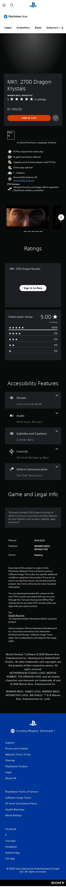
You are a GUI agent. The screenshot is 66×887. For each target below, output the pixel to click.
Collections (23, 27)
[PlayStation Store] (16, 16)
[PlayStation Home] (33, 5)
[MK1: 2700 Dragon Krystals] (28, 217)
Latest (7, 27)
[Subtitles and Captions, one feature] (33, 435)
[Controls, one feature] (33, 453)
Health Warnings (16, 615)
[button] (23, 180)
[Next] (61, 217)
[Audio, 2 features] (33, 418)
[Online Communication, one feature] (33, 471)
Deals (38, 27)
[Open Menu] (4, 5)
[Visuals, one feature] (33, 400)
